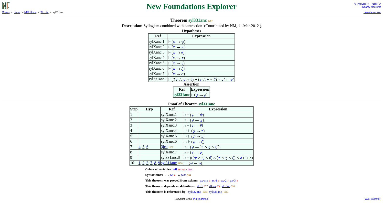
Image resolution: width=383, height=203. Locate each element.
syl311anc (169, 163)
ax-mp (204, 180)
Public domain (201, 199)
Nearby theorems (371, 7)
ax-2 (223, 180)
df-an (212, 186)
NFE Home (30, 12)
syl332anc (194, 191)
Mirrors (6, 12)
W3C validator (372, 199)
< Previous (361, 4)
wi (171, 175)
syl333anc (215, 191)
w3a (183, 175)
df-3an (226, 186)
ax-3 (233, 180)
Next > (376, 4)
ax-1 (214, 180)
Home (17, 12)
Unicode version (372, 12)
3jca (164, 147)
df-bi (200, 186)
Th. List (45, 12)
